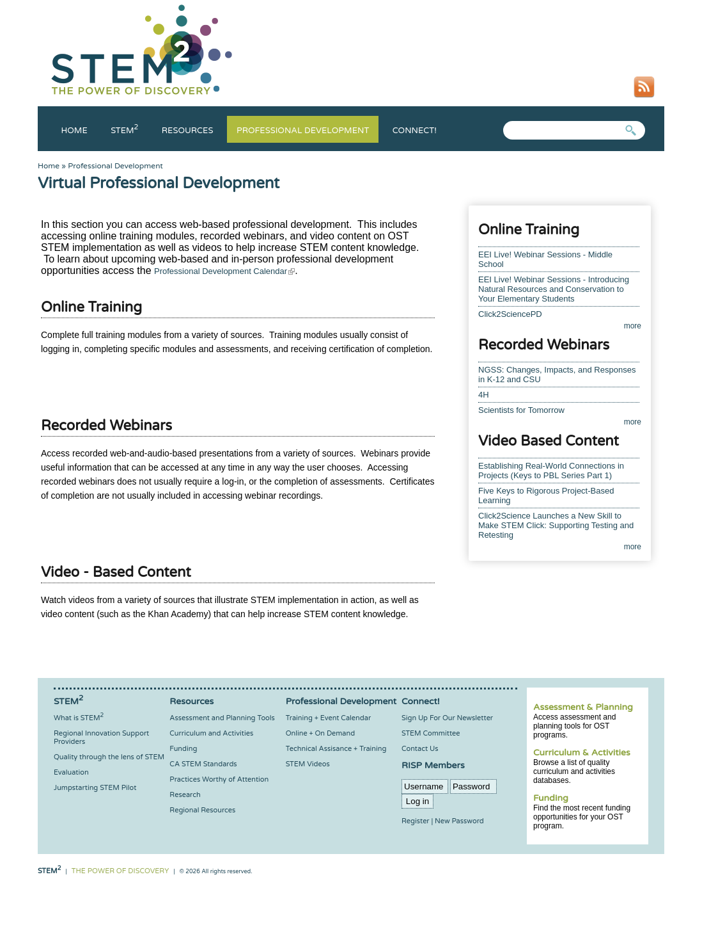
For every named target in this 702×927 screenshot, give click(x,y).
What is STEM (79, 718)
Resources (188, 130)
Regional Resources (202, 810)
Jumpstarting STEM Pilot (95, 788)
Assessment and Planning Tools (221, 718)
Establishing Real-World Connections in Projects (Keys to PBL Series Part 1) (551, 470)
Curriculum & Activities (581, 752)
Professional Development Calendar (224, 271)
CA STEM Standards (203, 764)
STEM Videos (308, 764)
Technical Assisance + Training (336, 749)
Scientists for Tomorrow (521, 410)
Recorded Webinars (106, 425)
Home (74, 130)
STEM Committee (431, 733)
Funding (550, 798)
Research (184, 795)
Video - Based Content (116, 572)
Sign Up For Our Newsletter (447, 718)
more (632, 325)
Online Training (91, 307)
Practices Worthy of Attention (219, 779)
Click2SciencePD (510, 314)
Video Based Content (548, 441)
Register (416, 821)
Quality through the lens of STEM (109, 757)
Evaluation (71, 772)
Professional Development (303, 130)
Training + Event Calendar (328, 718)
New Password (459, 821)
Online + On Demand (320, 733)
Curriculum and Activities (211, 733)
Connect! (415, 130)
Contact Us (420, 749)
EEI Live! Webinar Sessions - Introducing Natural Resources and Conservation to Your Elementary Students (553, 289)
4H (483, 394)
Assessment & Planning (583, 707)
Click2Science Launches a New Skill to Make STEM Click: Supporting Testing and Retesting (556, 525)
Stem (124, 130)
